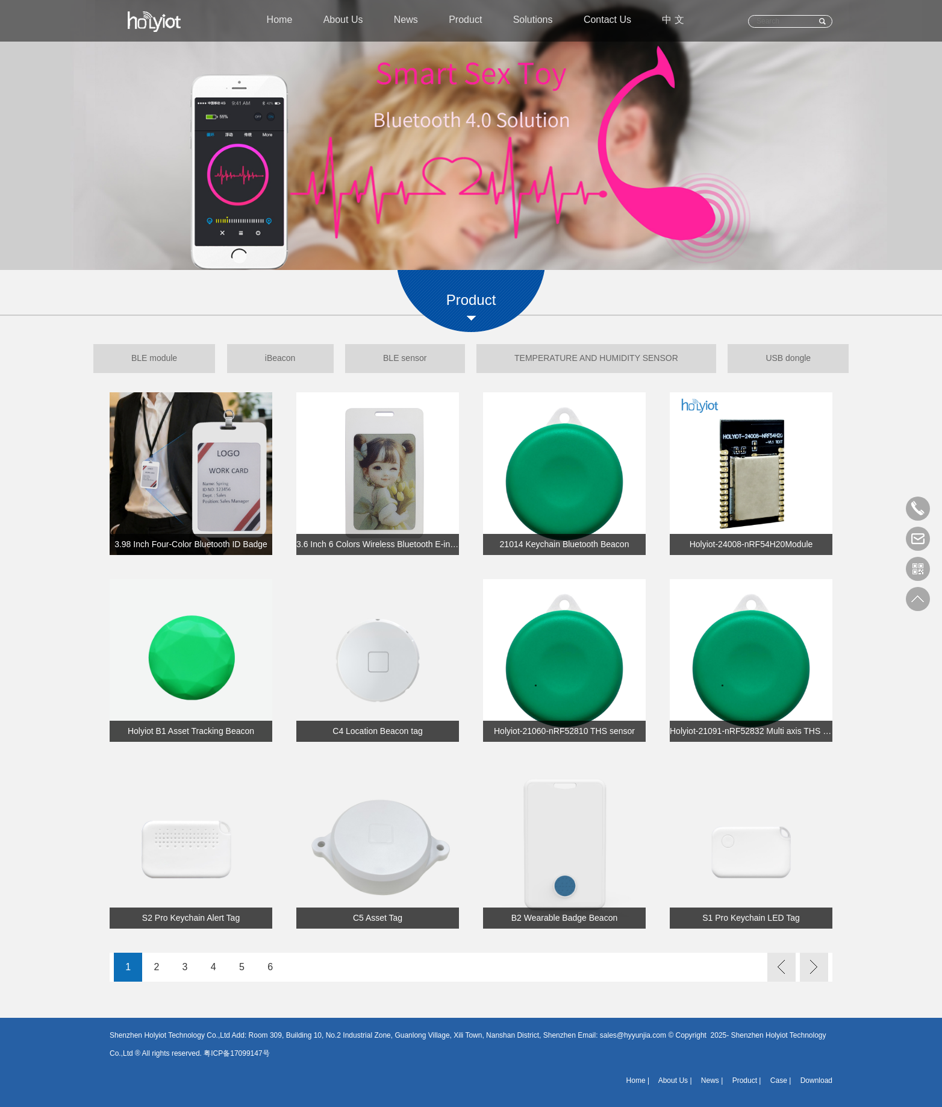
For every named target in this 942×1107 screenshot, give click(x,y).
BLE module (149, 358)
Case (778, 1080)
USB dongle (793, 358)
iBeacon (278, 358)
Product (465, 21)
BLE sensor (404, 358)
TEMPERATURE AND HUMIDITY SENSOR (599, 358)
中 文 (675, 21)
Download (816, 1080)
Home (278, 21)
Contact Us (608, 21)
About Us (342, 21)
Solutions (534, 21)
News (405, 21)
